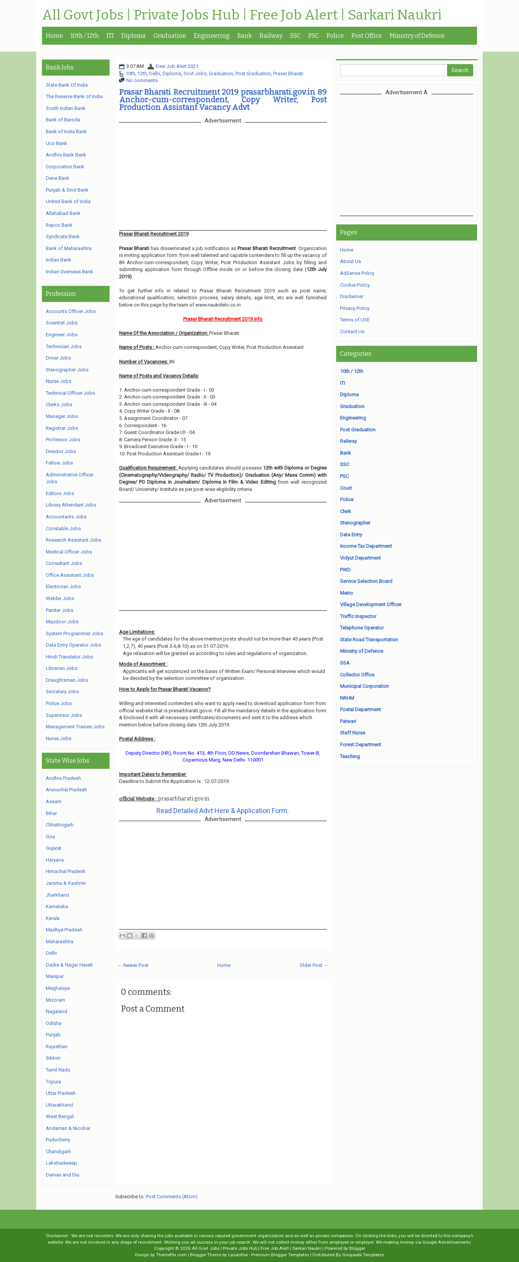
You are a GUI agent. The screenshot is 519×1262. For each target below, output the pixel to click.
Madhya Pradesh (64, 930)
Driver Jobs (58, 358)
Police (335, 35)
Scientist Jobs (61, 323)
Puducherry (58, 1140)
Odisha (53, 1023)
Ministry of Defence (417, 35)
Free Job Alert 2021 (177, 66)
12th (142, 73)
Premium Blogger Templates (280, 1254)
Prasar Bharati (288, 73)
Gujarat (53, 848)
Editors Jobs (60, 493)
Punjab (53, 1035)
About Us (350, 261)
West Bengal (60, 1116)
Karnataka (57, 906)
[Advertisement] (406, 155)
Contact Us (352, 331)
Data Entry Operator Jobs (73, 645)
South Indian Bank (65, 108)
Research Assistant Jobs (73, 540)
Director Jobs (61, 451)
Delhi (154, 73)
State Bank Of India (67, 85)
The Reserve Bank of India (74, 96)
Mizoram (55, 1000)
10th (130, 73)
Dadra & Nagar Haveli (69, 965)
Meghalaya (58, 988)
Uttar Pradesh (61, 1093)
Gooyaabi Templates (363, 1254)
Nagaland (56, 1011)
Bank (244, 35)
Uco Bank (56, 143)
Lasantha (238, 1254)
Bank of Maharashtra (69, 248)
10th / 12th (85, 35)
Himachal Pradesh (65, 871)
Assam (53, 801)
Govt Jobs (195, 73)
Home (54, 35)
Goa (50, 836)
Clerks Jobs (59, 404)
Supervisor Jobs (64, 715)
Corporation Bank (65, 166)
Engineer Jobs (61, 334)
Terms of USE (355, 320)
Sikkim (53, 1058)
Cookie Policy (355, 285)
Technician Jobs (64, 346)
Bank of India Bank (66, 131)
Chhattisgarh (60, 825)
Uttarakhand (59, 1105)
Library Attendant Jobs (71, 505)
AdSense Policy (357, 273)
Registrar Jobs (62, 428)
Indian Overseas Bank (69, 271)
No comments (142, 80)
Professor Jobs (63, 439)
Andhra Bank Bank (66, 155)
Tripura (53, 1081)
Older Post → (314, 965)
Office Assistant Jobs (70, 575)
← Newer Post (132, 965)
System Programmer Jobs (74, 633)
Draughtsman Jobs (67, 680)
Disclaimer (351, 296)
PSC (313, 35)
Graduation (169, 35)
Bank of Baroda (63, 120)
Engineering (212, 35)
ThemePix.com (171, 1254)
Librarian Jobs (61, 668)
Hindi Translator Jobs (69, 657)
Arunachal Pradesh (66, 789)
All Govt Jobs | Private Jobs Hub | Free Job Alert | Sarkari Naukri (242, 15)
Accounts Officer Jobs (71, 311)
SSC (295, 35)
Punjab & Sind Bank (67, 190)
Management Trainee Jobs (75, 726)
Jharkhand (57, 895)
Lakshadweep (61, 1163)
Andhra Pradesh (63, 778)
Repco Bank (59, 225)
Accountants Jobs (66, 517)
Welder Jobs (60, 598)
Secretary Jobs (62, 691)
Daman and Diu (62, 1175)
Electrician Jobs (63, 586)
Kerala (53, 918)
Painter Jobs (59, 610)
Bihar (51, 813)
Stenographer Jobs (67, 370)
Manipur (55, 976)
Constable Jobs (63, 528)
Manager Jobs (62, 416)
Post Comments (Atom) (172, 1196)
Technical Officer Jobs (70, 393)
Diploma (133, 35)
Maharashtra (59, 941)
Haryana (55, 860)
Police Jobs (59, 703)
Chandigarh (58, 1151)
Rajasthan (57, 1046)
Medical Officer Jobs (69, 552)
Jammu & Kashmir (66, 883)
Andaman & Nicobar (68, 1128)
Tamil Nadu (58, 1070)
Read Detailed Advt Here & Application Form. (222, 811)
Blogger (357, 1248)
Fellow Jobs (59, 463)
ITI (110, 35)
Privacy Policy (354, 308)
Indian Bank (58, 260)
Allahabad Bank (63, 213)
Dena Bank (57, 178)
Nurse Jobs (58, 381)
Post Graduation (253, 73)
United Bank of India (68, 201)
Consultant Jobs (64, 563)
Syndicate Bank (63, 236)
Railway (271, 35)
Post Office (366, 35)
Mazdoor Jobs (62, 622)
